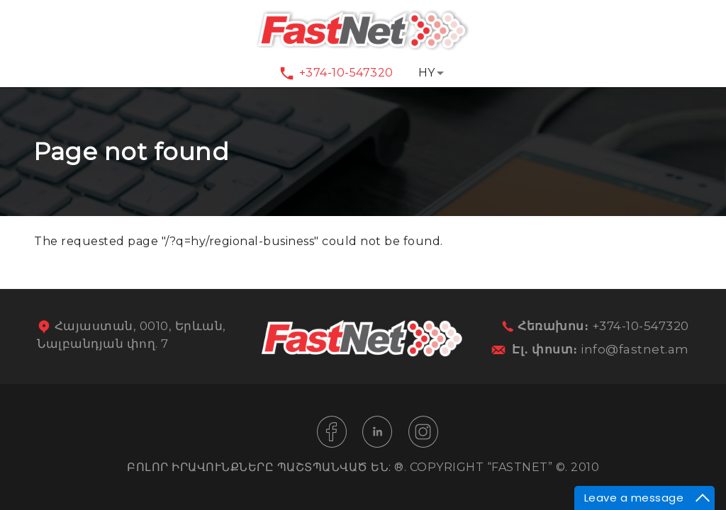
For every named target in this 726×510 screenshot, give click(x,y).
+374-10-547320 (346, 72)
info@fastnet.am (635, 349)
